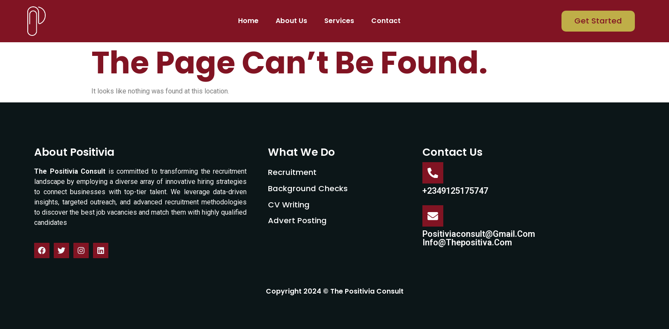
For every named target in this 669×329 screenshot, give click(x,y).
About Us (291, 21)
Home (248, 21)
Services (339, 21)
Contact (386, 21)
